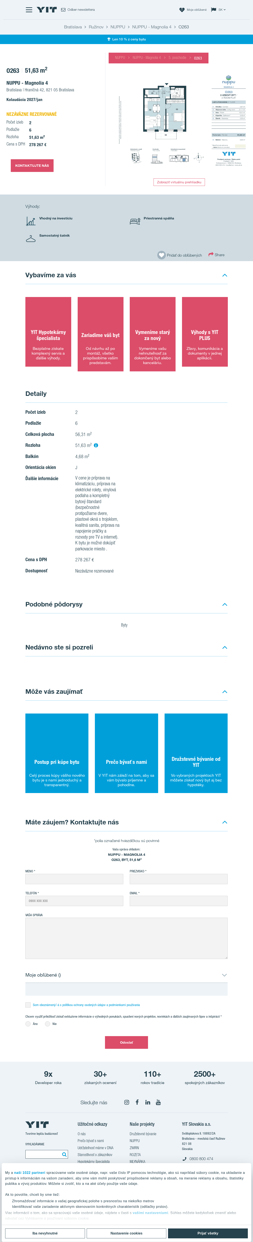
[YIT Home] (47, 9)
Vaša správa (34, 915)
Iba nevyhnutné (45, 1233)
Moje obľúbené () (43, 975)
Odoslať (126, 1042)
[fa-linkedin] (147, 1102)
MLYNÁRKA (137, 1162)
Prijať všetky (207, 1233)
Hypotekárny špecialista (94, 1162)
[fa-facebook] (137, 1102)
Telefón (31, 893)
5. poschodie (177, 58)
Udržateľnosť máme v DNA (95, 1148)
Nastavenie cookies (127, 1233)
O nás (82, 1134)
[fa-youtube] (158, 1102)
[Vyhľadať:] (64, 1154)
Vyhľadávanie (34, 1144)
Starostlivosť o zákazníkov (95, 1155)
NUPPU (120, 58)
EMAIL (133, 893)
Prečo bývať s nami (91, 1141)
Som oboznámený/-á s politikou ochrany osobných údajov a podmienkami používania (86, 1005)
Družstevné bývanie (143, 1134)
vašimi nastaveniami (150, 1213)
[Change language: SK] (219, 9)
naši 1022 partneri (29, 1173)
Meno (29, 871)
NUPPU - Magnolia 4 (147, 58)
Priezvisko (137, 871)
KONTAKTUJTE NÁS (32, 165)
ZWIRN (134, 1148)
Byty (127, 625)
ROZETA (135, 1155)
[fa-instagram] (126, 1102)
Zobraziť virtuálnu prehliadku (179, 182)
